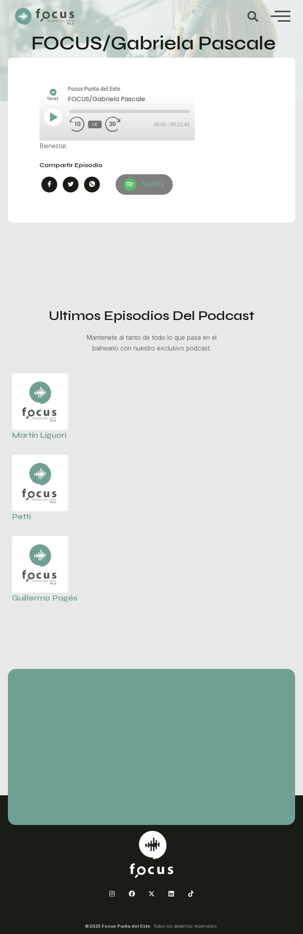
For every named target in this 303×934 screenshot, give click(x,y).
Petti (21, 517)
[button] (253, 16)
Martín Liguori (39, 435)
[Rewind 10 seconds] (77, 124)
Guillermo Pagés (44, 598)
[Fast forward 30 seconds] (121, 124)
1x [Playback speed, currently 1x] (95, 124)
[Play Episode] (53, 117)
